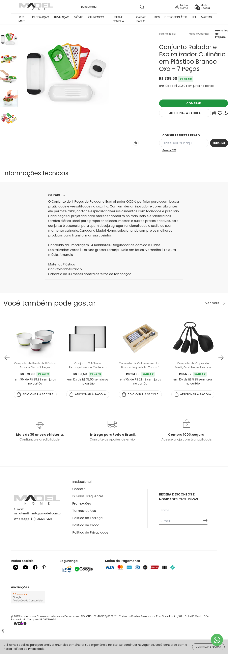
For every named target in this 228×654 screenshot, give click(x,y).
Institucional (81, 481)
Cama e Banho (141, 19)
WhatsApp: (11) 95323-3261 (34, 519)
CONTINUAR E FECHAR (208, 646)
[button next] (221, 358)
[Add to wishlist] (220, 114)
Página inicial (167, 33)
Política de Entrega (87, 518)
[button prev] (7, 358)
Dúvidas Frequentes (88, 496)
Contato (79, 489)
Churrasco (96, 17)
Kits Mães (22, 19)
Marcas (206, 17)
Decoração (40, 17)
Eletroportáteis (176, 17)
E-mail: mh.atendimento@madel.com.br (38, 511)
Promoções (81, 503)
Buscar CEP (169, 150)
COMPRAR (193, 103)
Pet (194, 17)
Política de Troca (85, 525)
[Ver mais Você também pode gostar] (215, 303)
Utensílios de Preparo (221, 34)
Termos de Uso (84, 510)
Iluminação (61, 17)
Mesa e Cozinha (118, 19)
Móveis (78, 17)
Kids (157, 17)
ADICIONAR (185, 113)
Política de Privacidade (90, 532)
